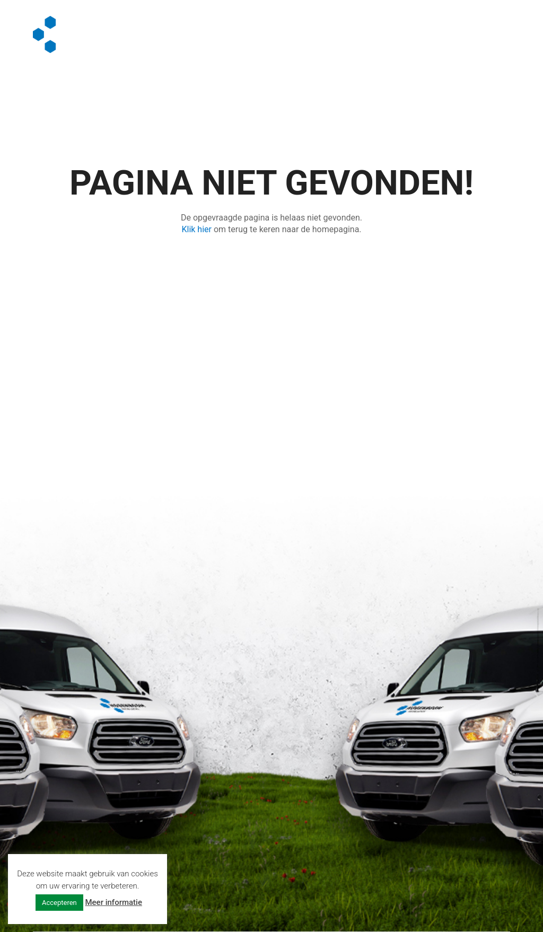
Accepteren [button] (59, 903)
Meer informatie (113, 902)
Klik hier (196, 229)
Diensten (262, 28)
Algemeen (331, 28)
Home (214, 28)
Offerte (220, 41)
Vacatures (403, 28)
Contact (283, 41)
